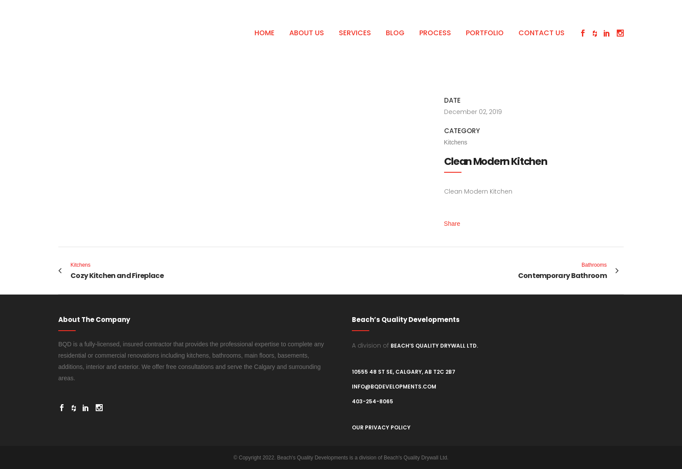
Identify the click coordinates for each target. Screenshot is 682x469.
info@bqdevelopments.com (394, 386)
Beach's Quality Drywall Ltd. (416, 458)
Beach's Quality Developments (312, 458)
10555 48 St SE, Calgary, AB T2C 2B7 (403, 371)
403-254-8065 (372, 401)
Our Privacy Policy (381, 427)
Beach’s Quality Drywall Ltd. (434, 345)
